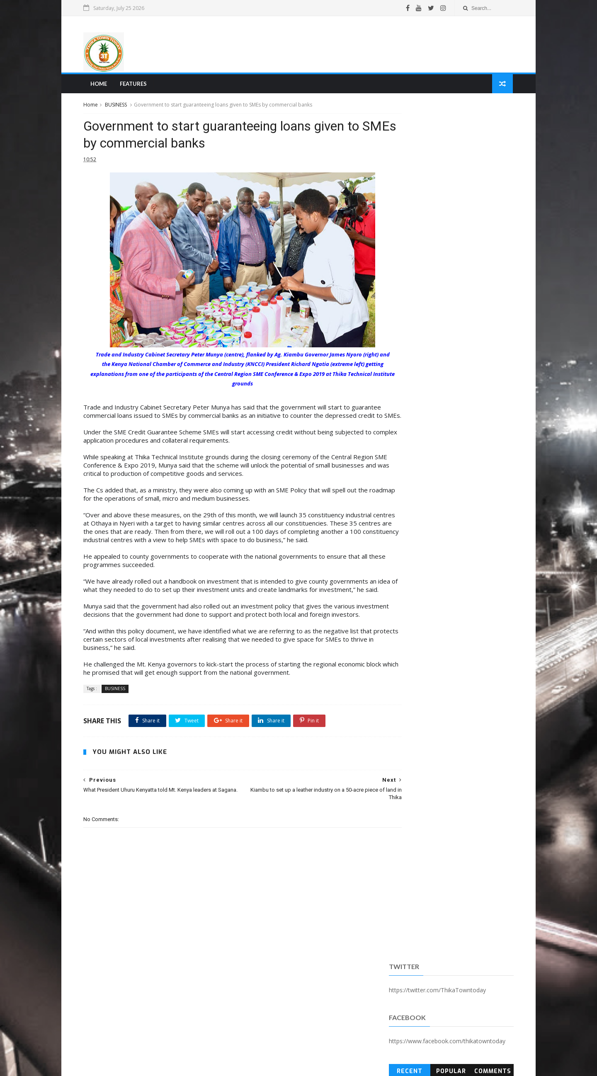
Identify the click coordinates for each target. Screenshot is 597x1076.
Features (136, 85)
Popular (449, 213)
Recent (408, 213)
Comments (489, 213)
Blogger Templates (212, 1065)
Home (101, 85)
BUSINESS (120, 107)
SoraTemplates (132, 1065)
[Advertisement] (359, 45)
